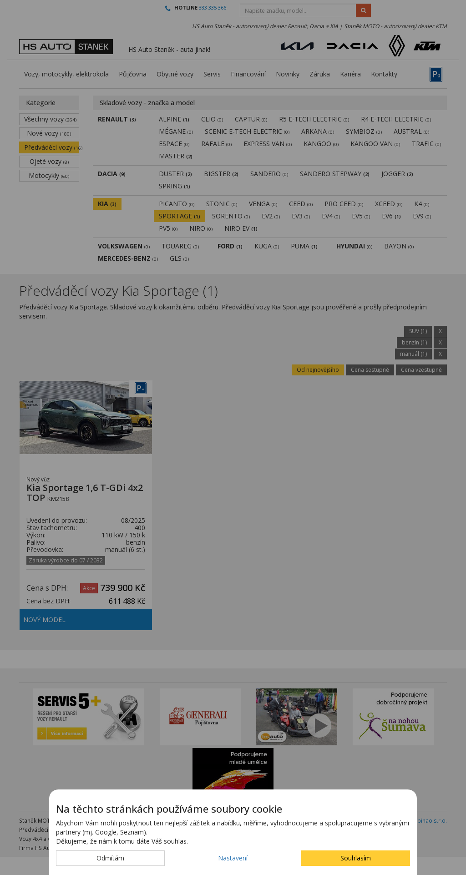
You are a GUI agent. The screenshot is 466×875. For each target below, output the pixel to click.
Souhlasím (355, 858)
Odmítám (110, 858)
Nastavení (233, 858)
